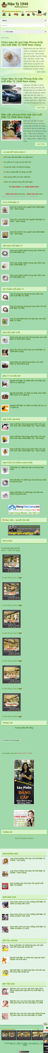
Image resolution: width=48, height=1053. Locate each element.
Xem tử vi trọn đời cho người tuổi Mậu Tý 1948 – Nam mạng (27, 220)
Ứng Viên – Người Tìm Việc (17, 520)
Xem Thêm (41, 72)
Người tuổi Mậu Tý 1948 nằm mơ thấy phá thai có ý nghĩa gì (27, 381)
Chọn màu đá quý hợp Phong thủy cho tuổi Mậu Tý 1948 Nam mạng (22, 43)
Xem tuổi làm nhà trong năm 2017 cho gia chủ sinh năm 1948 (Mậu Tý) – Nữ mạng (27, 437)
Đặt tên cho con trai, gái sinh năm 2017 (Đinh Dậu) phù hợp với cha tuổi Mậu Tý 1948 (27, 990)
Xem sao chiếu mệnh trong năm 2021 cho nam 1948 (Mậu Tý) (27, 264)
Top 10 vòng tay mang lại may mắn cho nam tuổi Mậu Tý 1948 (26, 295)
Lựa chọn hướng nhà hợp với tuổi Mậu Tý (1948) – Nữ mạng (27, 859)
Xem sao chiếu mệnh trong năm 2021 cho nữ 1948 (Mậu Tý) (27, 276)
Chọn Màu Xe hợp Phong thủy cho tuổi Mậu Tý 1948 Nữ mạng (26, 363)
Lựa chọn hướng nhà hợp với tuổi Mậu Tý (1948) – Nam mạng (27, 872)
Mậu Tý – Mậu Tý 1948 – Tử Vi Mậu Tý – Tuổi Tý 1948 (28, 1044)
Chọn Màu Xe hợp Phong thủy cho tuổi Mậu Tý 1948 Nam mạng (22, 80)
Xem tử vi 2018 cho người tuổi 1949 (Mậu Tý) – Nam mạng (27, 208)
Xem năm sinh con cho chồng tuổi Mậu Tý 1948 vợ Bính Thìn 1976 (28, 915)
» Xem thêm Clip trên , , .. (17, 753)
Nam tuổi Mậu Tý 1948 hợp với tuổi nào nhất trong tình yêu (26, 493)
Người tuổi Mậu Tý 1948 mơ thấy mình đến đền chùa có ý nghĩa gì (28, 394)
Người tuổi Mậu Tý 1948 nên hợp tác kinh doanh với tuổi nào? (27, 958)
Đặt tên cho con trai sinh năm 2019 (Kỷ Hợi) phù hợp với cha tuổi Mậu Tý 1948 (26, 1002)
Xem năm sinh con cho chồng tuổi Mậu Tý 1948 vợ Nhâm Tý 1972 (28, 927)
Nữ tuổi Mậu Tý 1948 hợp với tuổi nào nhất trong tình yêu (28, 481)
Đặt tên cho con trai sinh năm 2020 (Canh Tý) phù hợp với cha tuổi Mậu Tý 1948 (27, 1014)
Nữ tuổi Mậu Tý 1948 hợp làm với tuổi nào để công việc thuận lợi (27, 971)
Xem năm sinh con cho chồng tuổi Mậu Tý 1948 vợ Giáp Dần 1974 (28, 903)
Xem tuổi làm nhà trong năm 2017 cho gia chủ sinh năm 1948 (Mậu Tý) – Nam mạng (27, 425)
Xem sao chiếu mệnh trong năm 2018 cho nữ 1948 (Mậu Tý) (27, 251)
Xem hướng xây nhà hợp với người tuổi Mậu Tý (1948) (26, 884)
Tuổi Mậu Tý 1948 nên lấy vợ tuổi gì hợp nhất (27, 468)
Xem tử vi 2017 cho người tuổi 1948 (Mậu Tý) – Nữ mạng (27, 233)
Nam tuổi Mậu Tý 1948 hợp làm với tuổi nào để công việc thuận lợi (26, 946)
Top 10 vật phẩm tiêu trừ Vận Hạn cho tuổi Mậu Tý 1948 (28, 319)
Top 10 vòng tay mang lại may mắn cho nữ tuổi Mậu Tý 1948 (28, 307)
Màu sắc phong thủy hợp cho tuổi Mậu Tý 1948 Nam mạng (21, 115)
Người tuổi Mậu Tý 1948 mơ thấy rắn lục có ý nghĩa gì (28, 406)
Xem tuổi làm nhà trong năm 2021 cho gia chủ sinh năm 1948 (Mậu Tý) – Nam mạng (27, 450)
